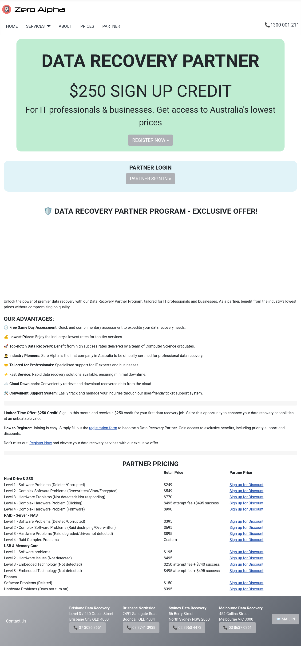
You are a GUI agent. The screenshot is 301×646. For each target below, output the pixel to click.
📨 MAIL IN (285, 619)
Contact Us (16, 621)
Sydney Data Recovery (187, 608)
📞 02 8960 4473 (187, 627)
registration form (103, 428)
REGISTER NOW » (150, 140)
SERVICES (35, 26)
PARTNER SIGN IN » (150, 179)
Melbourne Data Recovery (241, 608)
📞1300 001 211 (282, 25)
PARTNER (111, 26)
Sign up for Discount (246, 485)
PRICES (87, 26)
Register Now (40, 443)
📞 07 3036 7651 (87, 627)
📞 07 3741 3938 (141, 627)
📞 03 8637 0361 (237, 627)
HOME (12, 26)
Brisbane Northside (139, 608)
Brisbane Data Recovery (89, 608)
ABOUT (65, 26)
